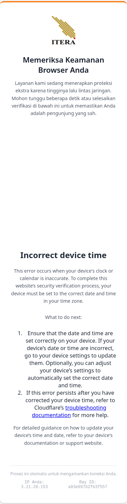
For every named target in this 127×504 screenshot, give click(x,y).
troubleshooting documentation (69, 410)
